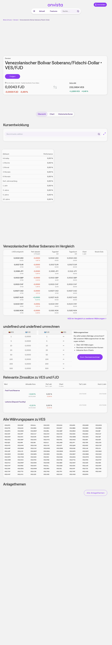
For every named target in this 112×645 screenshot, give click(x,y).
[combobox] (53, 134)
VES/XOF (7, 434)
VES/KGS (72, 448)
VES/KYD (7, 445)
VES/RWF (21, 463)
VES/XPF (20, 434)
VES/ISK (33, 442)
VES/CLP (33, 434)
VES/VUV (59, 474)
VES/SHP (98, 466)
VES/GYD (33, 440)
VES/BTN (7, 431)
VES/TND (46, 471)
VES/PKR (33, 460)
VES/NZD (33, 457)
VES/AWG (98, 425)
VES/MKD (21, 454)
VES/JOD (98, 442)
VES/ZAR (7, 468)
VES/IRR (20, 442)
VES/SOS (72, 466)
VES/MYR (72, 451)
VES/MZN (34, 454)
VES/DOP (8, 437)
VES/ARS (72, 425)
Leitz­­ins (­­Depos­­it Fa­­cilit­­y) (15, 402)
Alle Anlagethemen (95, 493)
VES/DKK (72, 434)
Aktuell (42, 11)
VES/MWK (59, 451)
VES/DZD (46, 425)
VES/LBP (7, 451)
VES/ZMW (59, 448)
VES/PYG (72, 460)
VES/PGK (59, 460)
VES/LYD (20, 451)
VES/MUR (8, 454)
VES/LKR (85, 466)
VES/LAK (85, 448)
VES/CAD (34, 445)
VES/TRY (59, 471)
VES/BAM (21, 448)
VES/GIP (98, 437)
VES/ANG (72, 457)
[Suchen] (99, 134)
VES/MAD (98, 451)
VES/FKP (46, 437)
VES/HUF (7, 474)
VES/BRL (46, 431)
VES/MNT (72, 454)
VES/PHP (98, 460)
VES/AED (85, 434)
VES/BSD (33, 428)
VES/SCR (33, 466)
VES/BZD (85, 428)
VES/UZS (33, 474)
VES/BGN (85, 431)
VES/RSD (20, 466)
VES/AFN (7, 425)
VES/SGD (59, 466)
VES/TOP (7, 471)
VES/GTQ (7, 440)
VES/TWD (21, 457)
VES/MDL (59, 454)
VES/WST (72, 463)
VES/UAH (98, 471)
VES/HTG (46, 440)
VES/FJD (59, 437)
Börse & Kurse (7, 20)
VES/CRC (59, 434)
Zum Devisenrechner (90, 357)
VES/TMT (72, 471)
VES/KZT (59, 445)
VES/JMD (59, 442)
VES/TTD (20, 471)
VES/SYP (72, 468)
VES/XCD (20, 460)
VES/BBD (72, 428)
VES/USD (46, 474)
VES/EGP (20, 425)
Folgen (12, 76)
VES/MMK (85, 454)
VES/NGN (59, 457)
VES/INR (85, 440)
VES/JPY (72, 442)
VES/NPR (7, 457)
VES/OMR (8, 460)
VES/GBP (59, 431)
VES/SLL (46, 466)
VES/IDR (98, 440)
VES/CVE (46, 445)
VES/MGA (47, 451)
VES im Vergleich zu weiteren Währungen (87, 318)
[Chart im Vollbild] (104, 133)
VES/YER (85, 442)
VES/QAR (72, 445)
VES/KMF (7, 448)
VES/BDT (59, 428)
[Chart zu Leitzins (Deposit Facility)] (61, 406)
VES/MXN (47, 454)
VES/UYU (20, 474)
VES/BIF (98, 431)
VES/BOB (20, 431)
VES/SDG (20, 468)
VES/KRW (34, 468)
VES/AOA (59, 425)
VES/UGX (85, 471)
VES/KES (85, 445)
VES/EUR (33, 437)
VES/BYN (85, 474)
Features (53, 11)
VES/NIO (46, 457)
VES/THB (98, 468)
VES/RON (34, 463)
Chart (52, 114)
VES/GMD (72, 437)
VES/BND (72, 431)
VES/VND (72, 474)
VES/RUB (46, 463)
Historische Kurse (65, 114)
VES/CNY (46, 434)
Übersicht (42, 114)
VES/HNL (59, 440)
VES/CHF (7, 466)
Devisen (15, 20)
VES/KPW (85, 457)
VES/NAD (98, 454)
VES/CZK (33, 471)
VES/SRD (46, 468)
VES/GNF (20, 440)
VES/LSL (98, 448)
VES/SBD (59, 463)
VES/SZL (59, 468)
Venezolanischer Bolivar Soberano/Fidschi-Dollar (35, 20)
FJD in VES (72, 83)
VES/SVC (20, 437)
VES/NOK (98, 457)
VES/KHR (20, 445)
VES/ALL (33, 425)
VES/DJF (98, 434)
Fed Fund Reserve (12, 390)
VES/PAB (46, 460)
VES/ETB (7, 428)
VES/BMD (98, 428)
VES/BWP (34, 431)
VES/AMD (85, 425)
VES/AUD (20, 428)
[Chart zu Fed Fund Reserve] (61, 395)
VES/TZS (85, 468)
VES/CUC (34, 448)
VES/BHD (47, 428)
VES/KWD (47, 448)
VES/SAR (85, 463)
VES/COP (98, 445)
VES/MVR (85, 451)
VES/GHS (85, 437)
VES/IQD (7, 442)
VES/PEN (85, 460)
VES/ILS (46, 442)
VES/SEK (98, 463)
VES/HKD (72, 440)
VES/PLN (7, 463)
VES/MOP (34, 451)
